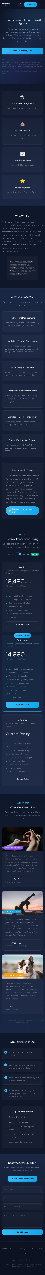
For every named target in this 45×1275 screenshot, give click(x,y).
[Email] (22, 1198)
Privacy (40, 1248)
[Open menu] (40, 4)
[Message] (22, 1220)
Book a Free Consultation (22, 1179)
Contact (31, 1248)
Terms (19, 1254)
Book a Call (30, 4)
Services (13, 1248)
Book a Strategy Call (22, 50)
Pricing (22, 1248)
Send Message (22, 1232)
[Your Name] (22, 1189)
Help (26, 1254)
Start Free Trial (22, 624)
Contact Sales (22, 779)
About (4, 1248)
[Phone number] (22, 1206)
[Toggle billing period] (18, 554)
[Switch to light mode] (20, 4)
